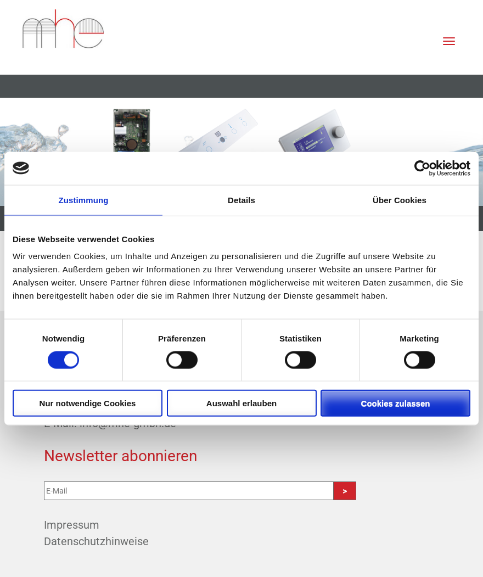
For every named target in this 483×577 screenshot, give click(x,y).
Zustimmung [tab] (84, 199)
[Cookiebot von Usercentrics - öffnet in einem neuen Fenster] (422, 168)
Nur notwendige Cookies (88, 403)
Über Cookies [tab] (399, 199)
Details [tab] (241, 199)
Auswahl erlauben (241, 403)
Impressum (71, 524)
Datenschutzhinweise (96, 541)
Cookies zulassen (395, 403)
